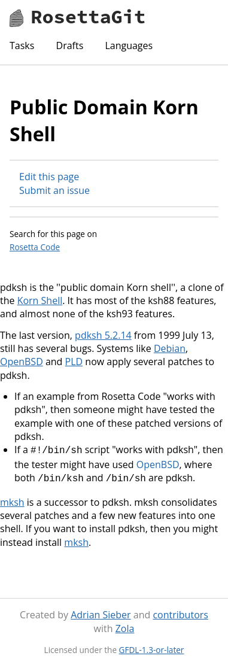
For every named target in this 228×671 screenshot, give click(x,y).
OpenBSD (21, 361)
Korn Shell (40, 300)
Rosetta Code (35, 247)
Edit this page (49, 176)
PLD (74, 361)
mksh (12, 499)
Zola (125, 626)
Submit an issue (54, 190)
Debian (170, 348)
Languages (129, 45)
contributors (180, 612)
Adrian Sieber (100, 612)
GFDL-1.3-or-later (151, 647)
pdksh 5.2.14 (103, 335)
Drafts (70, 45)
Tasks (22, 45)
